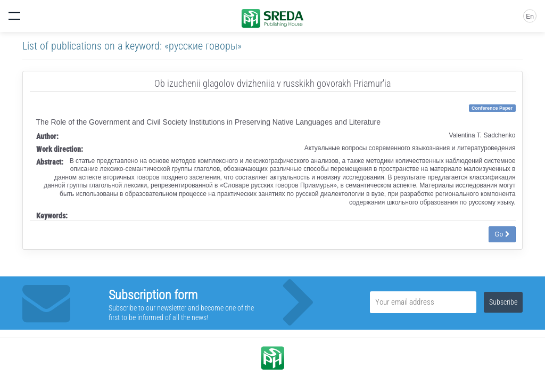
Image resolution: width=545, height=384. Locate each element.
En (530, 16)
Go (501, 234)
